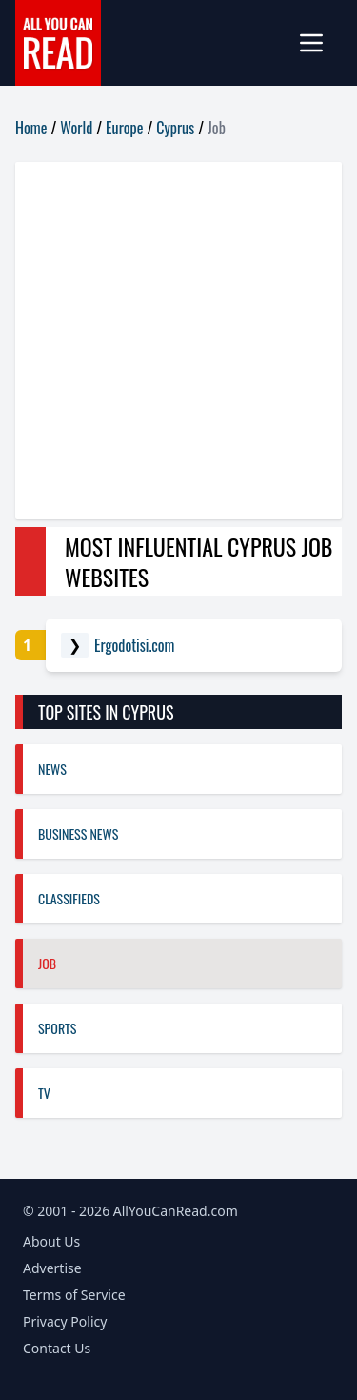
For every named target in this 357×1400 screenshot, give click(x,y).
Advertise (52, 1268)
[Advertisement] (178, 340)
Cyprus (175, 127)
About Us (51, 1241)
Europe (124, 127)
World (76, 127)
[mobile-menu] (319, 43)
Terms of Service (74, 1295)
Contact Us (56, 1348)
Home (31, 127)
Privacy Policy (65, 1321)
